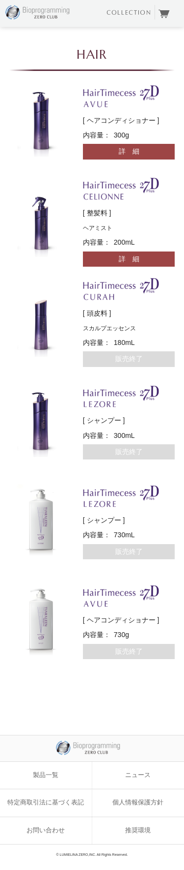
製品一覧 (45, 775)
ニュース (138, 775)
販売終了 (129, 359)
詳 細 (129, 151)
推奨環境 (138, 830)
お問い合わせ (45, 830)
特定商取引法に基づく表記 (45, 802)
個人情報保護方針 (137, 802)
